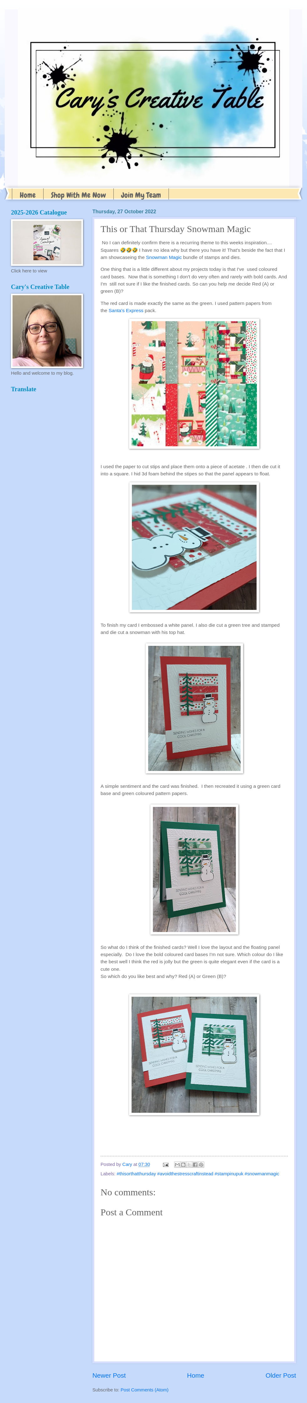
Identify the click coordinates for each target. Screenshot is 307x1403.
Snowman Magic (164, 257)
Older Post (281, 1375)
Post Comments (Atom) (145, 1389)
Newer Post (109, 1375)
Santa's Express (126, 310)
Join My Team (141, 195)
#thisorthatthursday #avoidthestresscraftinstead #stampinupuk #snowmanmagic (198, 1173)
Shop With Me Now (78, 195)
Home (28, 195)
